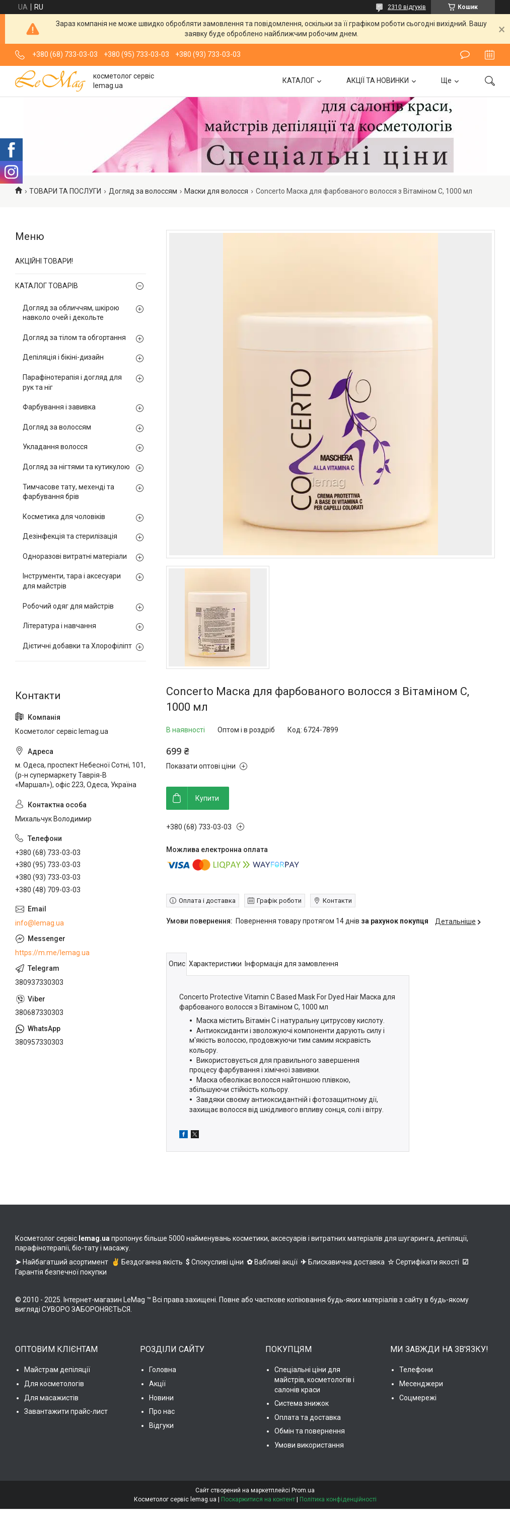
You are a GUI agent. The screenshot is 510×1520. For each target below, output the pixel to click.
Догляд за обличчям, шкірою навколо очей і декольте (71, 313)
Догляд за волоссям (143, 191)
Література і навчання (59, 626)
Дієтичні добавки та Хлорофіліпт (77, 646)
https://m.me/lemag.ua (52, 953)
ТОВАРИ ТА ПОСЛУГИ (65, 191)
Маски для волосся (216, 191)
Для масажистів (51, 1398)
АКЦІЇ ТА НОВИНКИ (377, 80)
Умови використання (309, 1445)
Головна (162, 1370)
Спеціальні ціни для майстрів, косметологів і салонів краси (314, 1379)
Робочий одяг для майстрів (68, 606)
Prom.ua (303, 1490)
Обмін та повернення (309, 1431)
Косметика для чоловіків (64, 517)
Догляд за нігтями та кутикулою (76, 467)
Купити (207, 798)
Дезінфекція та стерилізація (70, 536)
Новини (161, 1398)
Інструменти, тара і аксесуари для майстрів (72, 581)
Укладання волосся (55, 447)
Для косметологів (54, 1384)
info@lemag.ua (39, 923)
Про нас (162, 1411)
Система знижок (301, 1403)
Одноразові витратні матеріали (75, 556)
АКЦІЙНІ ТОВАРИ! (44, 261)
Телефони (416, 1370)
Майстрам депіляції (57, 1370)
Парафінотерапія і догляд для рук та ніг (72, 382)
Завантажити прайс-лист (66, 1411)
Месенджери (421, 1384)
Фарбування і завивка (59, 407)
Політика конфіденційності (338, 1499)
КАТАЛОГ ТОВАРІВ (46, 286)
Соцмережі (417, 1398)
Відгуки (161, 1425)
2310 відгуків (407, 7)
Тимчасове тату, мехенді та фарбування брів (68, 492)
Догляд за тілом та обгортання (74, 337)
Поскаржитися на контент (258, 1499)
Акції (157, 1384)
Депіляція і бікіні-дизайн (63, 357)
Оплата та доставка (307, 1417)
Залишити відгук (465, 55)
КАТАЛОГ (298, 80)
